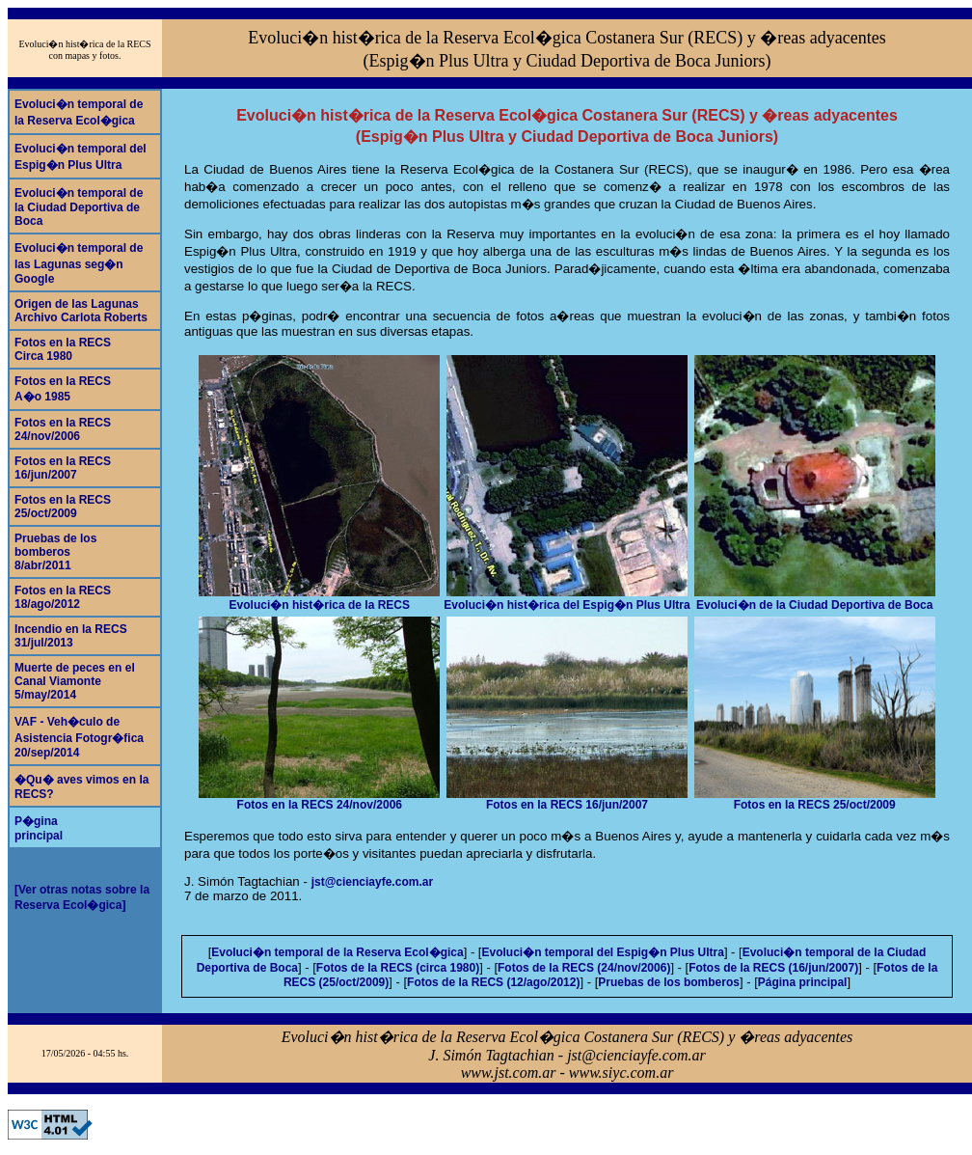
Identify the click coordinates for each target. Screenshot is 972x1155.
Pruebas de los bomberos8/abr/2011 (55, 552)
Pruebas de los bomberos (669, 982)
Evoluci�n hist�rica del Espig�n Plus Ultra (566, 599)
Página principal (803, 982)
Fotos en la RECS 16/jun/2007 (567, 799)
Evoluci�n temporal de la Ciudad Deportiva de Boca (78, 207)
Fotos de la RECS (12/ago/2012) (493, 982)
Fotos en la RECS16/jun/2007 (62, 467)
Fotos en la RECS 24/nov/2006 (319, 799)
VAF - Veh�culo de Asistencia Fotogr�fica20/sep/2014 (79, 737)
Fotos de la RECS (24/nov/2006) (584, 968)
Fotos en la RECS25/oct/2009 (62, 506)
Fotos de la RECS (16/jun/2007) (773, 968)
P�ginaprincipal (38, 828)
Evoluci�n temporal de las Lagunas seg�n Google (78, 263)
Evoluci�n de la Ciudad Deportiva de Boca (814, 599)
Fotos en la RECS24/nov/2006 (62, 429)
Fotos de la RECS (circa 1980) (397, 968)
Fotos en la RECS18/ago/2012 (62, 597)
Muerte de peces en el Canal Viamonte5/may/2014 (74, 681)
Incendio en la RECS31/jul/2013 (70, 635)
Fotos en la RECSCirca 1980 (62, 349)
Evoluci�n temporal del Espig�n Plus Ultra (602, 952)
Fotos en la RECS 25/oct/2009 (814, 799)
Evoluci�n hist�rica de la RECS (319, 599)
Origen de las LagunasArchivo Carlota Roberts (81, 310)
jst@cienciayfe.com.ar (372, 882)
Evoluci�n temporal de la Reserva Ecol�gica (337, 952)
